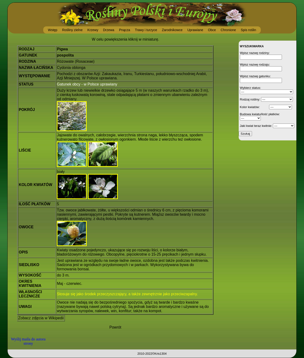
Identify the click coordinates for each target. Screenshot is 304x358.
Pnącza (124, 30)
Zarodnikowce (172, 30)
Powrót (115, 327)
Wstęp (52, 30)
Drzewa (108, 30)
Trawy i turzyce (146, 30)
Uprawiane (195, 30)
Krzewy (92, 30)
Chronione (228, 30)
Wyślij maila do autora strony (28, 341)
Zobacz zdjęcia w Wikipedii (41, 318)
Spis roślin (248, 30)
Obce (212, 30)
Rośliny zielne (72, 30)
